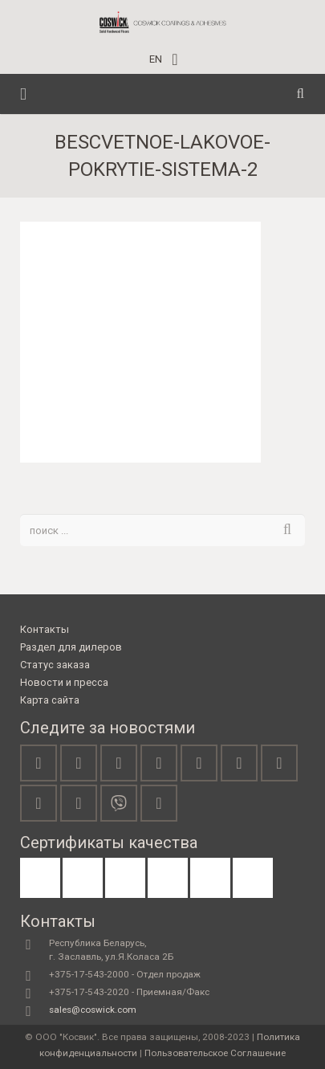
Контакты (44, 629)
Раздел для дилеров (71, 647)
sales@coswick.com (92, 1009)
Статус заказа (55, 665)
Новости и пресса (64, 682)
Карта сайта (49, 700)
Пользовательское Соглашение (215, 1053)
